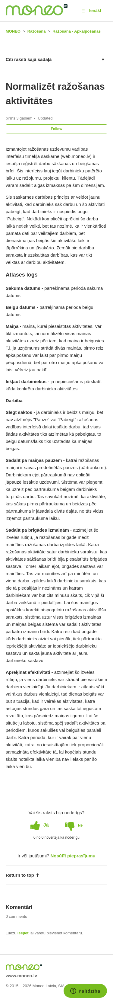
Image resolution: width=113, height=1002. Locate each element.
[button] (83, 11)
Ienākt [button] (95, 10)
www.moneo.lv (21, 975)
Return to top (22, 875)
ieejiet (23, 933)
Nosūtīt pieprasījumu (73, 855)
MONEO (13, 31)
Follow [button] (56, 129)
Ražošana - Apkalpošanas (76, 31)
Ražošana (36, 31)
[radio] (39, 825)
